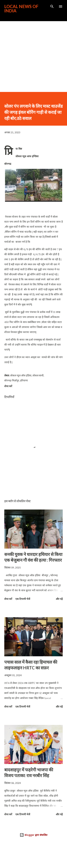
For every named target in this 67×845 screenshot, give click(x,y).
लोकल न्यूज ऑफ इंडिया (20, 375)
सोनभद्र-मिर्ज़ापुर (11, 380)
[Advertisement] (33, 56)
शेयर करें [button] (8, 386)
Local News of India (21, 8)
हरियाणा (24, 380)
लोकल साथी (38, 375)
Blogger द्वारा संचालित (33, 835)
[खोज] (52, 6)
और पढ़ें (59, 598)
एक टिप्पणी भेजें (22, 598)
